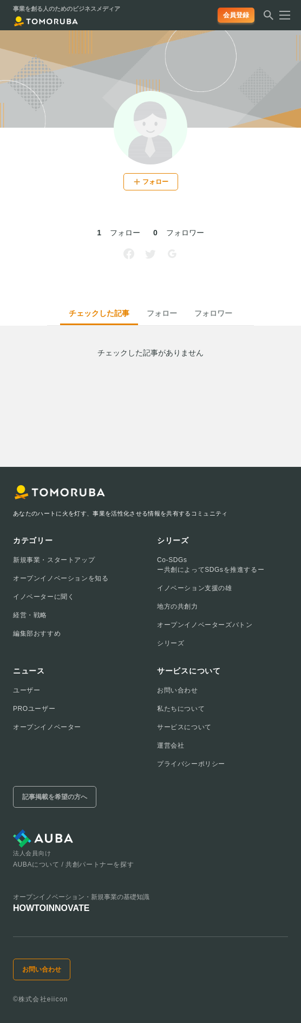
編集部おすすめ (37, 633)
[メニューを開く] (281, 15)
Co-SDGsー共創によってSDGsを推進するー (210, 564)
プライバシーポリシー (191, 764)
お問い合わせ (177, 690)
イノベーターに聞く (43, 596)
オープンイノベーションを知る (60, 578)
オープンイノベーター (47, 727)
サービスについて (184, 727)
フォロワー (213, 313)
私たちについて (181, 708)
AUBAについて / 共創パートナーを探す (73, 864)
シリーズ (170, 643)
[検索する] (268, 18)
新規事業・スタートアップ (54, 560)
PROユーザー (34, 708)
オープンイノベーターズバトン (204, 625)
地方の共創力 (177, 606)
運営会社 (170, 745)
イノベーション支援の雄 (194, 588)
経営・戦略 (30, 615)
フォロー (162, 313)
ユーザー (26, 690)
